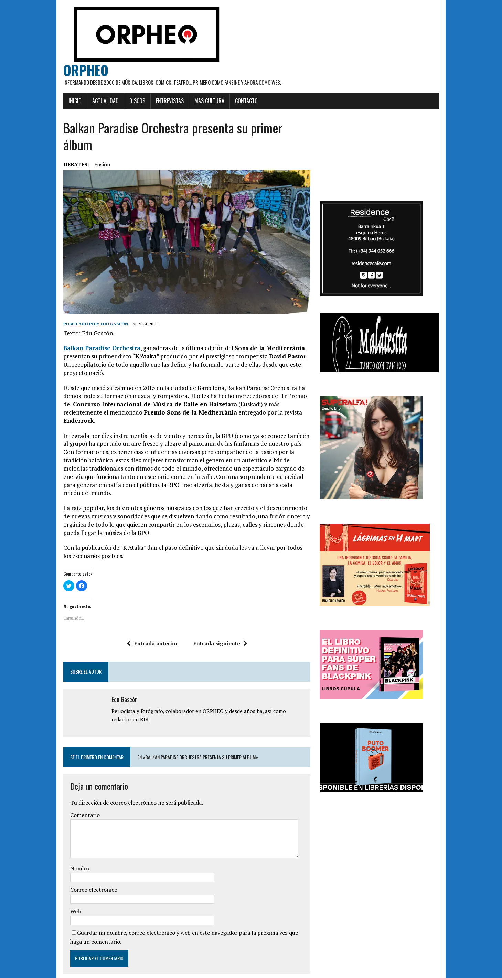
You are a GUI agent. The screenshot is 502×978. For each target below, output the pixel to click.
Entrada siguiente (215, 617)
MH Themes (132, 971)
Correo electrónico (78, 864)
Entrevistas (155, 102)
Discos (122, 102)
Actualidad (90, 102)
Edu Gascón (99, 314)
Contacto (231, 102)
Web (60, 885)
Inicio (59, 102)
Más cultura (194, 102)
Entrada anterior (146, 617)
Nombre (65, 842)
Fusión (87, 148)
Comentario (70, 789)
